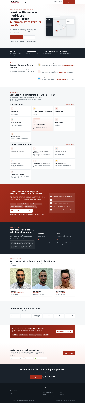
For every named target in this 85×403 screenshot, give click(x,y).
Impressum (62, 394)
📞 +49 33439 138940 (48, 377)
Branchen (30, 2)
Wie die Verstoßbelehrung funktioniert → (21, 210)
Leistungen (36, 2)
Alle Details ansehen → (70, 104)
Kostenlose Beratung (16, 37)
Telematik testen (30, 37)
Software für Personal (46, 390)
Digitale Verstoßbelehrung (47, 392)
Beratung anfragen (69, 2)
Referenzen (43, 2)
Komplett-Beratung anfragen (64, 331)
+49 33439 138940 (58, 2)
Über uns (61, 389)
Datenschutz (62, 395)
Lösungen (24, 2)
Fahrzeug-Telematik (46, 389)
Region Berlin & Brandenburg (48, 395)
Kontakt (49, 2)
